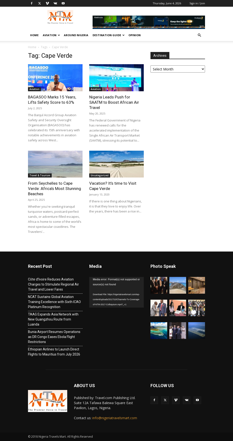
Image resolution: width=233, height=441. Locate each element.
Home (34, 35)
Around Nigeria (76, 35)
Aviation (51, 35)
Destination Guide (109, 35)
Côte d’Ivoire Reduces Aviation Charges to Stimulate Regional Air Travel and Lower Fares (53, 284)
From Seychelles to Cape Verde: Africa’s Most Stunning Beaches (54, 188)
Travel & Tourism (39, 175)
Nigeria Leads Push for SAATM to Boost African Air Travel (114, 102)
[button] (199, 35)
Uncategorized (100, 175)
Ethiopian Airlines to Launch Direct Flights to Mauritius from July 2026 (54, 351)
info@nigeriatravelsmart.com (114, 418)
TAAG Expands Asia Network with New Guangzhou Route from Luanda (53, 319)
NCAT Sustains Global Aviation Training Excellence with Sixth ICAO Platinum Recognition (54, 302)
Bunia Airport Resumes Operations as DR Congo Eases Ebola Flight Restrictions (54, 337)
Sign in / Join (197, 3)
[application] (116, 292)
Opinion (134, 35)
